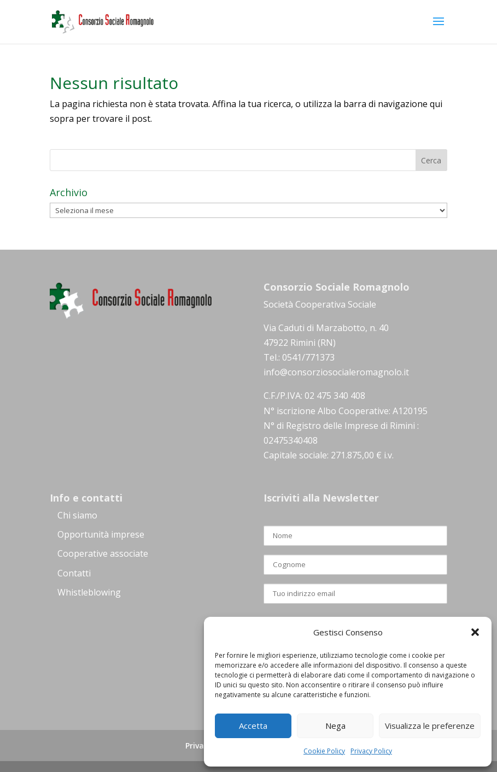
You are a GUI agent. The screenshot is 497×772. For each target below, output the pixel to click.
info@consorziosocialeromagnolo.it (336, 372)
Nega (335, 725)
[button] (475, 632)
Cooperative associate (102, 553)
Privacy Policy (371, 751)
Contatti (74, 573)
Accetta (253, 725)
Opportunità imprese (100, 534)
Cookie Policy (324, 751)
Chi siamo (77, 515)
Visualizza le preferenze (430, 725)
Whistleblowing (89, 592)
